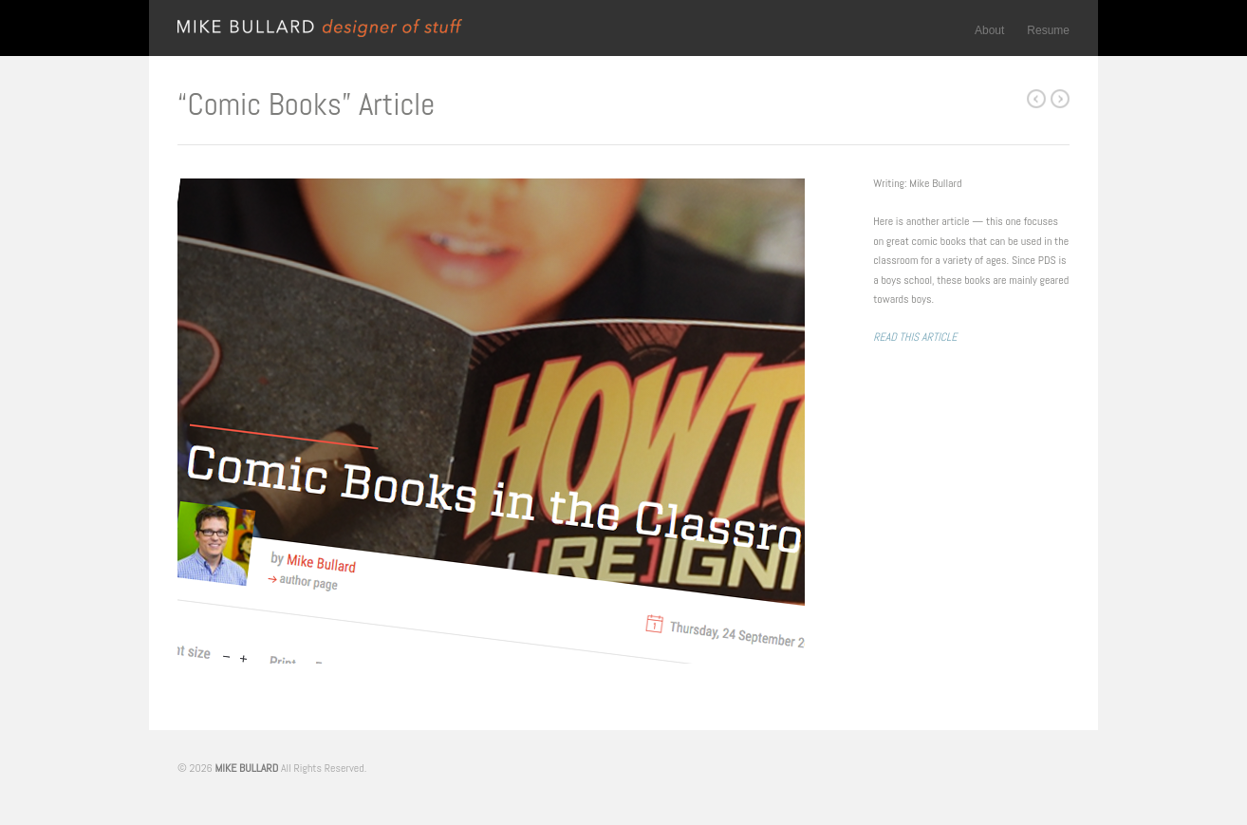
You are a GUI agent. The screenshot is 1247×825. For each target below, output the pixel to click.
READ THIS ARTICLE (915, 337)
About (989, 30)
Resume (1048, 30)
